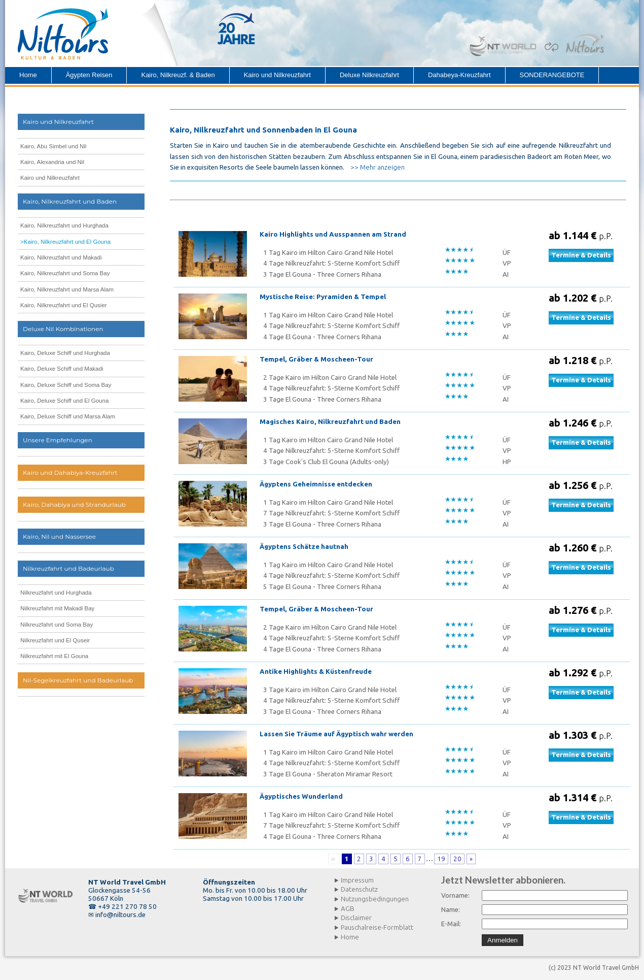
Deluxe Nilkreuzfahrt (369, 75)
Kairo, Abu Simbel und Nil (53, 146)
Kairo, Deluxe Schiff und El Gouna (64, 401)
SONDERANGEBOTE (552, 75)
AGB (347, 908)
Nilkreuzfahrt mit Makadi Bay (57, 608)
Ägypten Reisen (89, 75)
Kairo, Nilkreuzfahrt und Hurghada (64, 225)
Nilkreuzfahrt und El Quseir (55, 640)
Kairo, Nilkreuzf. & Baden (177, 75)
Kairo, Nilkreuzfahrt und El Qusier (63, 305)
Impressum (357, 880)
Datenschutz (359, 889)
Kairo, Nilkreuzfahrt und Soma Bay (65, 273)
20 (457, 859)
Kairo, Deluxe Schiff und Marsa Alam (67, 416)
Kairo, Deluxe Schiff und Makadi (61, 369)
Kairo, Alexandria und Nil (52, 162)
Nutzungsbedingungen (375, 899)
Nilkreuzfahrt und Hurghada (56, 593)
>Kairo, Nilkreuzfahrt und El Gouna (65, 242)
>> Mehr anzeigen (377, 167)
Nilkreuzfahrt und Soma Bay (56, 625)
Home (28, 75)
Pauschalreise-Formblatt (377, 927)
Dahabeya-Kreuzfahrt (459, 75)
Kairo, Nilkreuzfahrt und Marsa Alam (67, 289)
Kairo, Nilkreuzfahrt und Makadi (60, 257)
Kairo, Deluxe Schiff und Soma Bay (65, 385)
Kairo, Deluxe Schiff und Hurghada (65, 353)
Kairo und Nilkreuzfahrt (277, 75)
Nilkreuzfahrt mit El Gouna (54, 656)
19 (441, 859)
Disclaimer (356, 918)
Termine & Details (581, 255)
